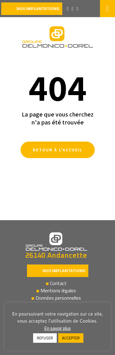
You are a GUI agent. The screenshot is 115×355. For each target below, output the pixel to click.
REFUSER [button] (45, 338)
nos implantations (38, 9)
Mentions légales (58, 290)
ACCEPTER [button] (71, 338)
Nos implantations (64, 271)
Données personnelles (58, 297)
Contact (58, 283)
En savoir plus (57, 328)
